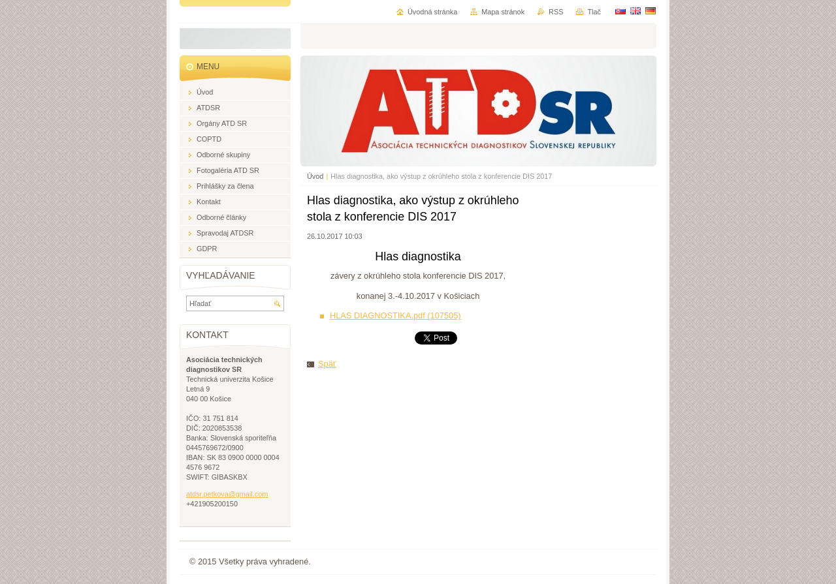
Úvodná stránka (432, 12)
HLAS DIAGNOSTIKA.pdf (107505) (395, 315)
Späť (327, 364)
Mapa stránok (502, 12)
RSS (556, 12)
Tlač (594, 12)
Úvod (315, 176)
